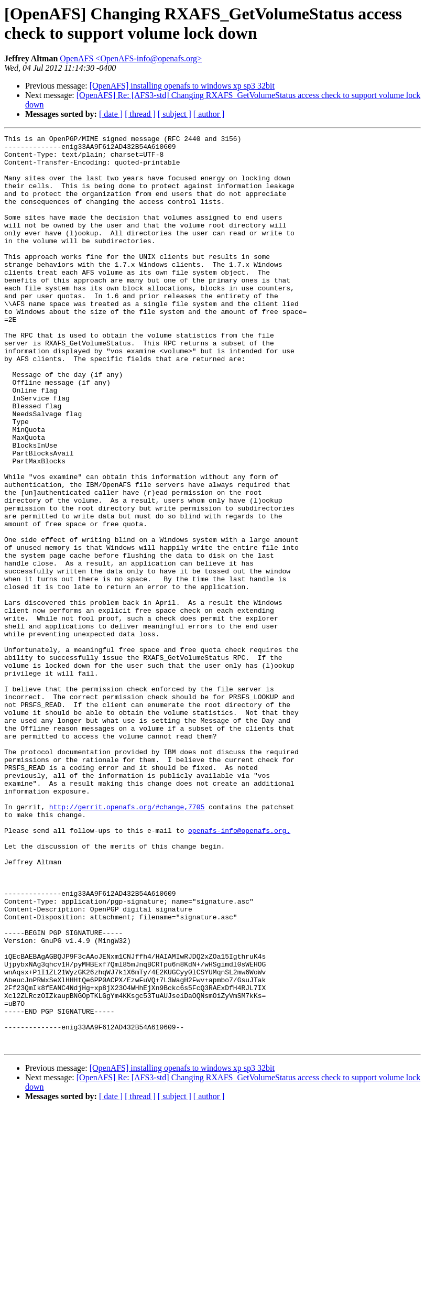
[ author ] (209, 114)
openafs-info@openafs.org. (239, 970)
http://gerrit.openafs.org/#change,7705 (126, 942)
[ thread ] (140, 114)
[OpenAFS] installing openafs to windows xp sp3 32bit (182, 85)
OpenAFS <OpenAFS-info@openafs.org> (131, 58)
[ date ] (111, 114)
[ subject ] (174, 114)
